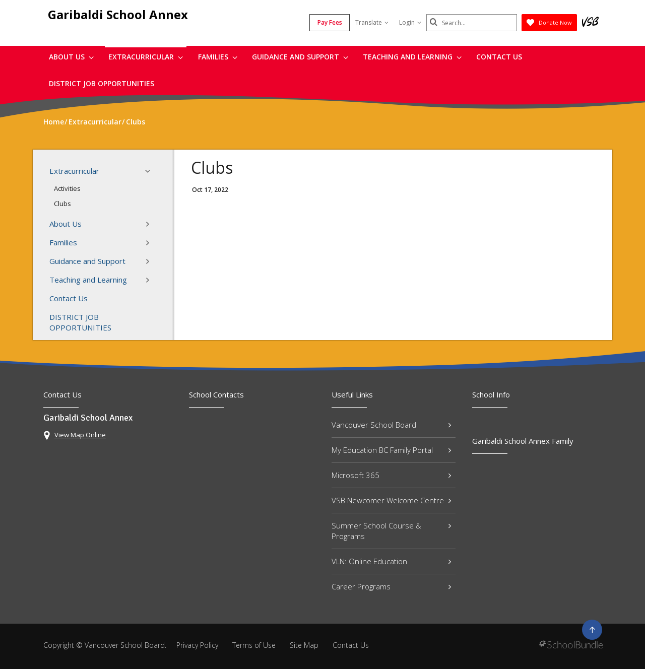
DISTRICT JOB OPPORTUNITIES (101, 83)
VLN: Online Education (391, 561)
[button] (150, 171)
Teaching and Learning (412, 56)
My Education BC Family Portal (391, 450)
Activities (67, 188)
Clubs (62, 203)
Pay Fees (329, 22)
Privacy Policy (197, 645)
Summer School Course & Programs (391, 530)
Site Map (304, 645)
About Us (71, 56)
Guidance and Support (300, 56)
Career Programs (391, 586)
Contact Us (499, 56)
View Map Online (80, 434)
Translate (372, 22)
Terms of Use (254, 645)
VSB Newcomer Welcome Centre (391, 500)
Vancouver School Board (391, 425)
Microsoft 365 (391, 475)
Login (410, 22)
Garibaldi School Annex (118, 14)
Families (217, 56)
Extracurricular (145, 56)
